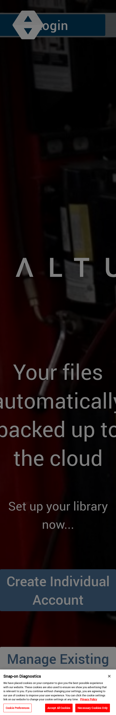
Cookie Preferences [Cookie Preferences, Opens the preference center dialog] (17, 709)
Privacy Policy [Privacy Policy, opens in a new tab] (88, 701)
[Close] (109, 677)
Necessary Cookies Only (93, 709)
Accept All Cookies (58, 709)
